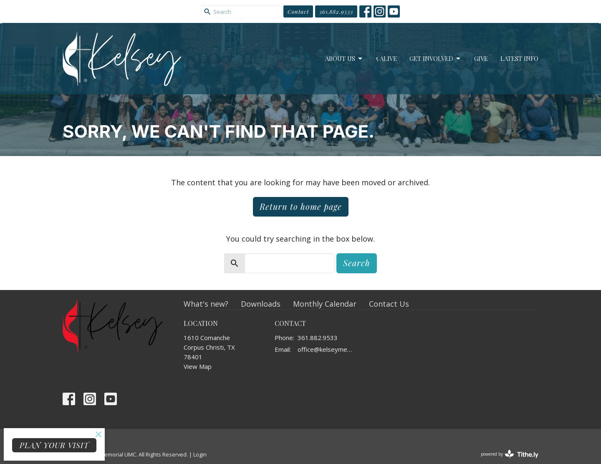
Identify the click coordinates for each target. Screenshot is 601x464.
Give (481, 58)
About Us (344, 58)
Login (200, 454)
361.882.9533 (336, 11)
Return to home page (301, 206)
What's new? (206, 304)
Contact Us (389, 304)
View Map (198, 366)
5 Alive (386, 58)
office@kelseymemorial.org (327, 349)
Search (356, 262)
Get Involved (435, 58)
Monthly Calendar (324, 304)
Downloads (260, 304)
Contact (298, 11)
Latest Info (519, 58)
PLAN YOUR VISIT (54, 445)
